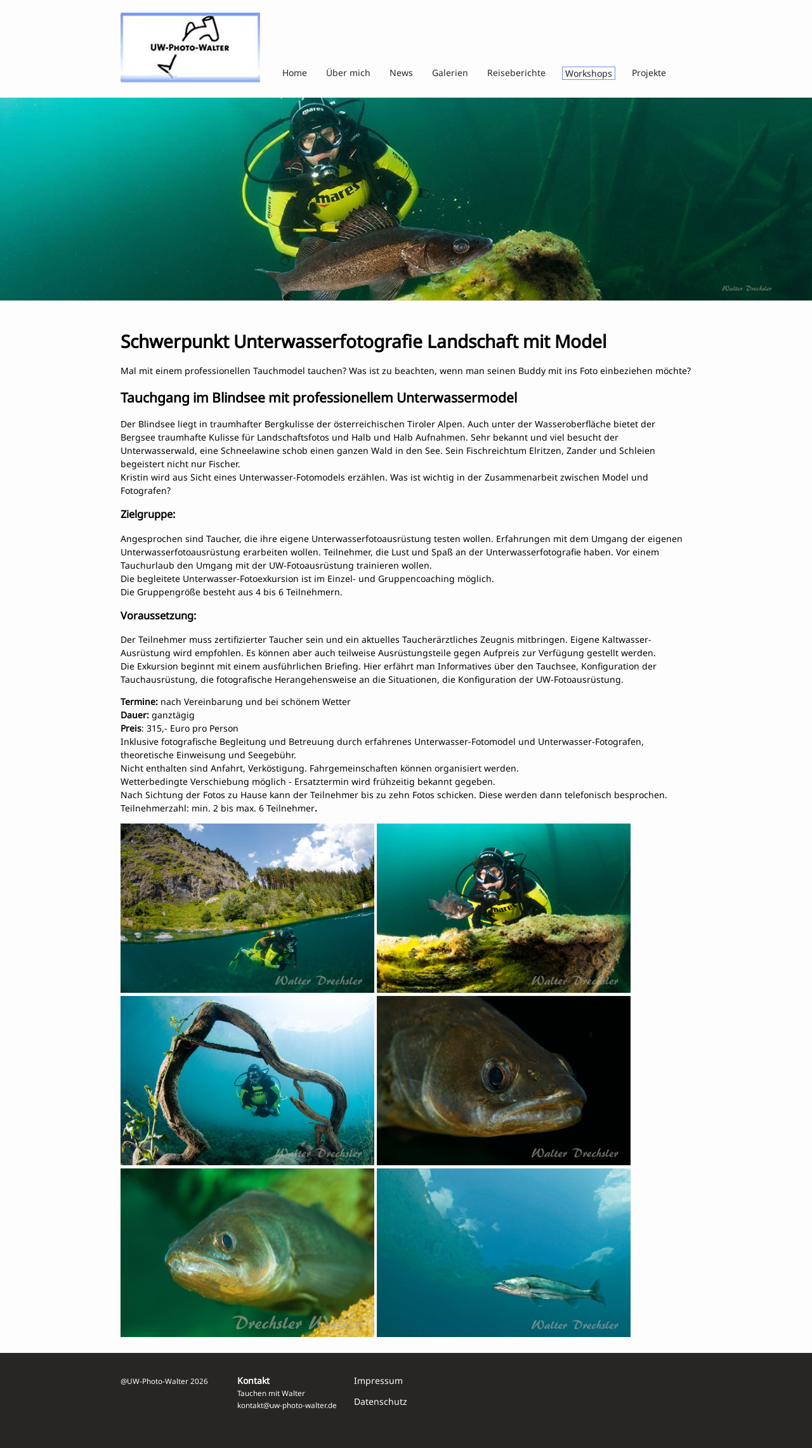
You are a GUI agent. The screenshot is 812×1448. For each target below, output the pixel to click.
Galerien (450, 73)
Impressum (378, 1380)
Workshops (588, 73)
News (401, 73)
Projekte (649, 73)
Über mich (348, 73)
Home (294, 73)
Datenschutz (380, 1401)
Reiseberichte (516, 73)
